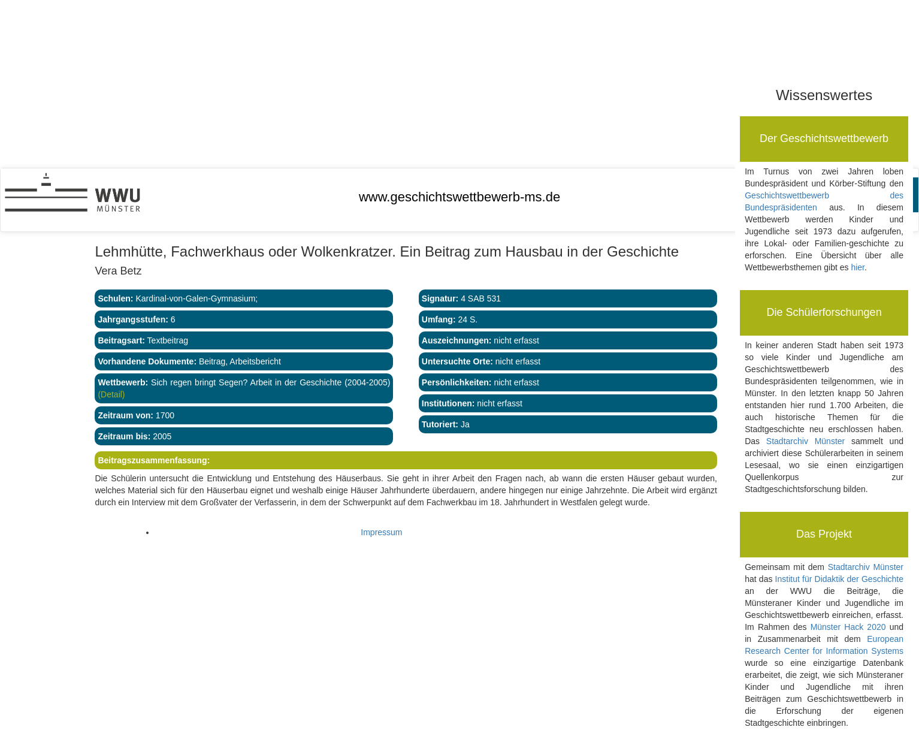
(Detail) (111, 394)
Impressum (381, 532)
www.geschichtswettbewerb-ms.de (459, 196)
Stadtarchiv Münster (805, 441)
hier (857, 267)
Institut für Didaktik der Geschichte (839, 579)
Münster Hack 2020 (848, 627)
